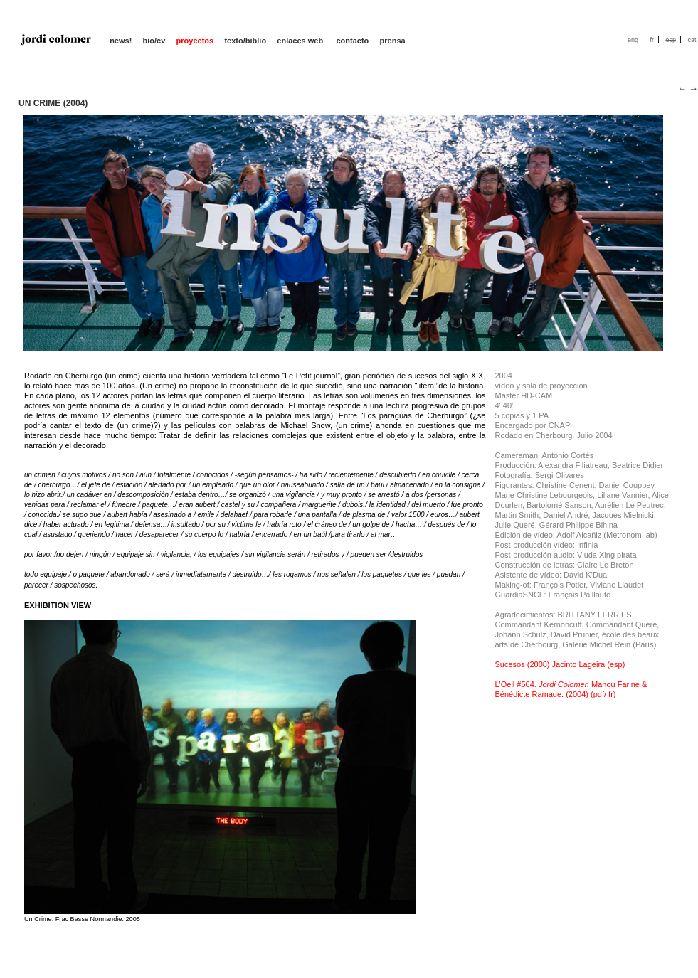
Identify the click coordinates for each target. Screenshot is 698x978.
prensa (393, 40)
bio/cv (154, 40)
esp (670, 39)
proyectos (195, 40)
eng (633, 39)
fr (652, 39)
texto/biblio (245, 40)
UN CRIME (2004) (53, 103)
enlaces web (301, 40)
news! (121, 40)
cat (691, 39)
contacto (352, 40)
